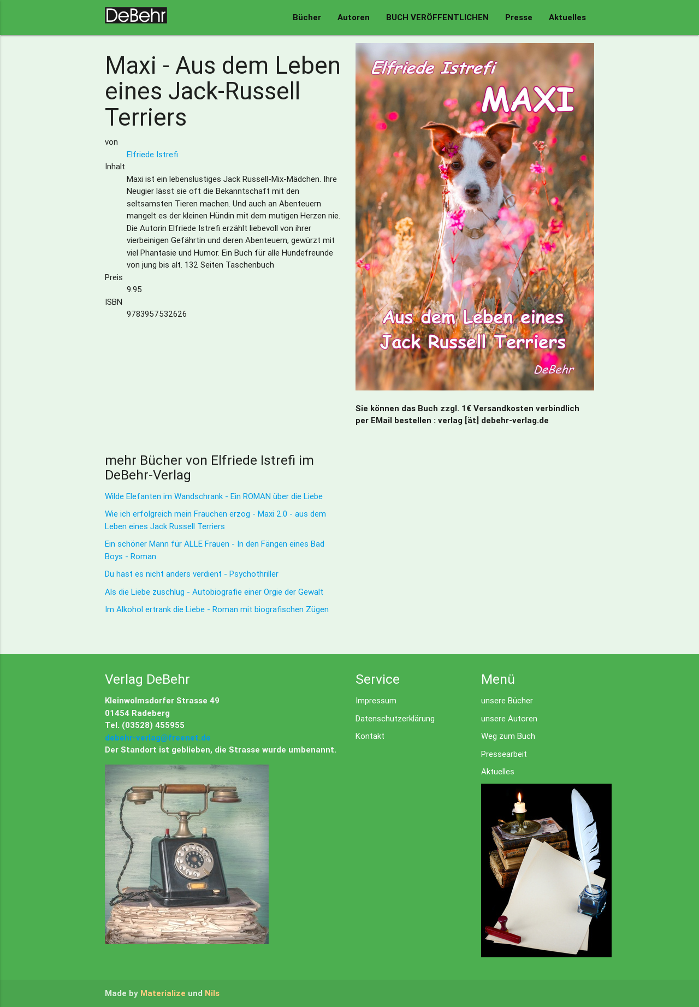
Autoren (353, 17)
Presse (518, 17)
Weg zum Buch (508, 736)
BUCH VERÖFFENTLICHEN (437, 17)
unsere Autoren (509, 718)
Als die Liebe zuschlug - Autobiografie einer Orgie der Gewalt (214, 592)
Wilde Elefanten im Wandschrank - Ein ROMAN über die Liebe (214, 496)
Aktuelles (567, 17)
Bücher (307, 17)
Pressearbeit (504, 754)
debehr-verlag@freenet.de (158, 737)
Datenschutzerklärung (395, 718)
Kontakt (370, 736)
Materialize (163, 993)
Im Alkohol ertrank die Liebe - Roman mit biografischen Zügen (217, 609)
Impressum (376, 700)
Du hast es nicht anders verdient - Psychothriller (192, 573)
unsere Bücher (507, 700)
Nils (212, 993)
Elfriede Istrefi (152, 154)
